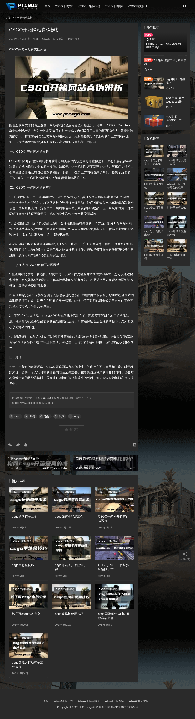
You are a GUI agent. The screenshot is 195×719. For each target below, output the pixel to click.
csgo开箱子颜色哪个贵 (176, 233)
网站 (76, 416)
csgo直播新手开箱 (154, 256)
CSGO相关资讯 (139, 6)
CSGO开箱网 (51, 397)
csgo (17, 416)
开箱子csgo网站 (88, 707)
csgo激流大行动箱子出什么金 (28, 665)
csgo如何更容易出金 (69, 516)
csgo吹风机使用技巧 (69, 613)
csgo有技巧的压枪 (154, 185)
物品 (47, 416)
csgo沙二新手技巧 (154, 209)
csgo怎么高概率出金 (154, 233)
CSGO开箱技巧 (66, 6)
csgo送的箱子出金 (24, 516)
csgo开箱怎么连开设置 (176, 162)
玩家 (61, 416)
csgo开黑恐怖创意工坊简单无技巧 (154, 162)
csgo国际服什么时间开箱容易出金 (113, 616)
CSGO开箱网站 (116, 6)
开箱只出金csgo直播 (176, 256)
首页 (49, 6)
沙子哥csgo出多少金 (26, 613)
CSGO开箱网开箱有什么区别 (113, 518)
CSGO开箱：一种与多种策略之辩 (113, 567)
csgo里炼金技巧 (23, 565)
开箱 (32, 416)
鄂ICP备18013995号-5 (124, 707)
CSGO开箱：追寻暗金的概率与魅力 (176, 185)
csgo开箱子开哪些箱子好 (71, 567)
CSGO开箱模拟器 (91, 6)
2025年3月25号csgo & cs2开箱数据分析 (175, 101)
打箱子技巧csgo (176, 207)
